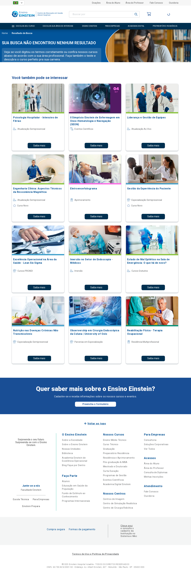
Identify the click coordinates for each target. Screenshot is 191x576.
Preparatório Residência (116, 453)
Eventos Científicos (113, 480)
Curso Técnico (110, 444)
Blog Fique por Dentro (73, 465)
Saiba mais (39, 145)
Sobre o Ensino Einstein (74, 444)
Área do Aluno (113, 3)
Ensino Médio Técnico (115, 440)
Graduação (109, 449)
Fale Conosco (156, 3)
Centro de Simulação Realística (120, 503)
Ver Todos (149, 449)
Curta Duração (111, 471)
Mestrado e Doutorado (115, 466)
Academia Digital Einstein (117, 484)
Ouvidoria (173, 3)
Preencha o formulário (95, 404)
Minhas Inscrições (153, 477)
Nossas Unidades (71, 449)
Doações (96, 3)
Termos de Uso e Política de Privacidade (95, 554)
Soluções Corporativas (156, 444)
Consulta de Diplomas (156, 472)
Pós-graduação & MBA (115, 462)
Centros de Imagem (113, 499)
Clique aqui (127, 525)
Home (5, 33)
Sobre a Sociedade (72, 440)
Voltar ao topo (96, 423)
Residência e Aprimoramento (119, 458)
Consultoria (150, 440)
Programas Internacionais (76, 501)
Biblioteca (67, 453)
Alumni (66, 481)
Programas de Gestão (115, 475)
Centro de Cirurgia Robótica (118, 508)
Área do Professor (135, 3)
